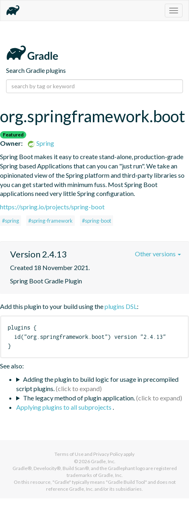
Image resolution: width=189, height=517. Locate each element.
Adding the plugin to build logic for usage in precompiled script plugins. (97, 383)
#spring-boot (96, 220)
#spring (10, 220)
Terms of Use (69, 454)
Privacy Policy (108, 454)
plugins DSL (121, 306)
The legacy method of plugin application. (79, 398)
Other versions (158, 253)
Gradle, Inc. (103, 461)
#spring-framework (50, 220)
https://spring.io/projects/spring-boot (52, 207)
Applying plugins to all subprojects (64, 407)
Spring (40, 143)
